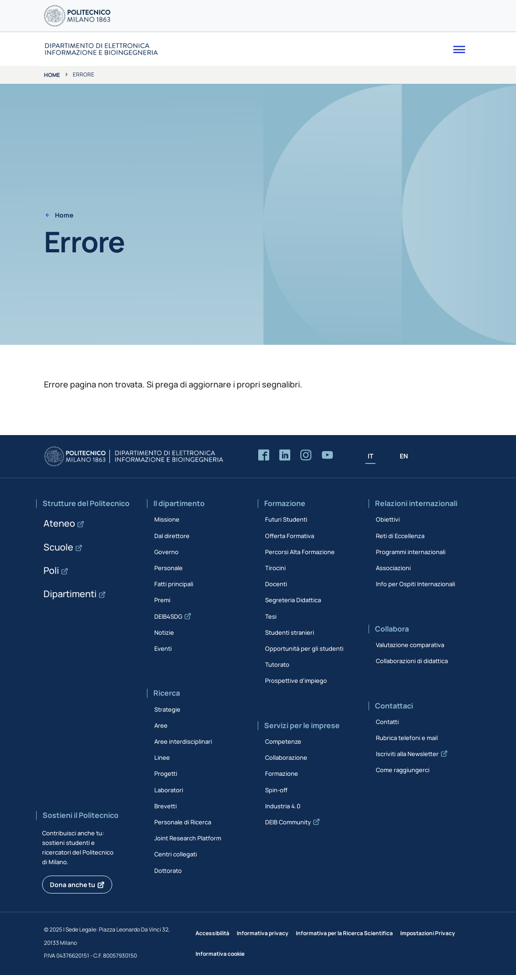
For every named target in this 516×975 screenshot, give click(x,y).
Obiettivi (388, 519)
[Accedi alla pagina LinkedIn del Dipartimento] (284, 455)
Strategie (167, 709)
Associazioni (393, 568)
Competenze (283, 741)
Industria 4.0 (282, 806)
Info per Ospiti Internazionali (415, 584)
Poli (51, 570)
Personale (168, 568)
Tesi (271, 616)
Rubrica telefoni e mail (407, 738)
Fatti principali (173, 584)
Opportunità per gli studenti (304, 648)
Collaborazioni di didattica (412, 661)
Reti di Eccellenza (400, 536)
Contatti (387, 722)
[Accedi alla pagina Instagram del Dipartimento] (305, 455)
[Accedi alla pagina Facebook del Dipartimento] (263, 455)
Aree (161, 725)
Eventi (163, 648)
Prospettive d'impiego (296, 680)
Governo (166, 552)
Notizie (164, 632)
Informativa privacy (262, 933)
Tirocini (275, 568)
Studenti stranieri (289, 632)
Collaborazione (286, 757)
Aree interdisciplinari (183, 741)
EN (404, 456)
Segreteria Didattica (293, 600)
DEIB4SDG (168, 616)
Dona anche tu (72, 884)
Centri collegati (175, 854)
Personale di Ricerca (182, 822)
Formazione (281, 773)
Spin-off (276, 790)
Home (52, 75)
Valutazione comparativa (410, 645)
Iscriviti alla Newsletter (407, 754)
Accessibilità (212, 933)
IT (370, 456)
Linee (162, 757)
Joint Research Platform (187, 838)
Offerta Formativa (289, 536)
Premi (162, 600)
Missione (166, 519)
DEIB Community (288, 822)
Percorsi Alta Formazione (300, 552)
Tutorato (277, 664)
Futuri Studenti (286, 519)
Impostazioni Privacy (427, 933)
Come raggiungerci (402, 770)
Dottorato (168, 870)
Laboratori (168, 790)
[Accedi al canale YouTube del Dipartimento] (327, 455)
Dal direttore (172, 536)
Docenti (276, 584)
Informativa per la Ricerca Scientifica (344, 933)
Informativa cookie (220, 954)
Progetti (165, 773)
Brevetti (165, 806)
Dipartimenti (70, 594)
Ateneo (59, 523)
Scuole (58, 547)
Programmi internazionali (410, 552)
